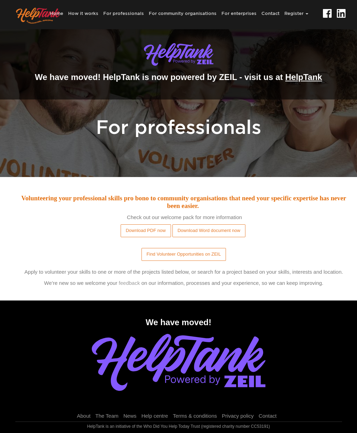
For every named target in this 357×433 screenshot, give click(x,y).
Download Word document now (209, 230)
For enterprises (239, 13)
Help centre (154, 416)
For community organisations (183, 13)
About (83, 416)
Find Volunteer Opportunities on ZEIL (184, 254)
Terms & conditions (195, 416)
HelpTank (303, 77)
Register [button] (296, 13)
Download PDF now (146, 230)
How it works (83, 13)
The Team (106, 416)
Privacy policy (238, 416)
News (130, 416)
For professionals (123, 13)
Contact (270, 13)
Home (56, 13)
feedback (129, 283)
